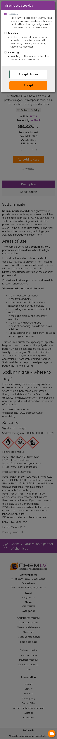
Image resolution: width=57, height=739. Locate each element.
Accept (28, 85)
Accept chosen (28, 74)
